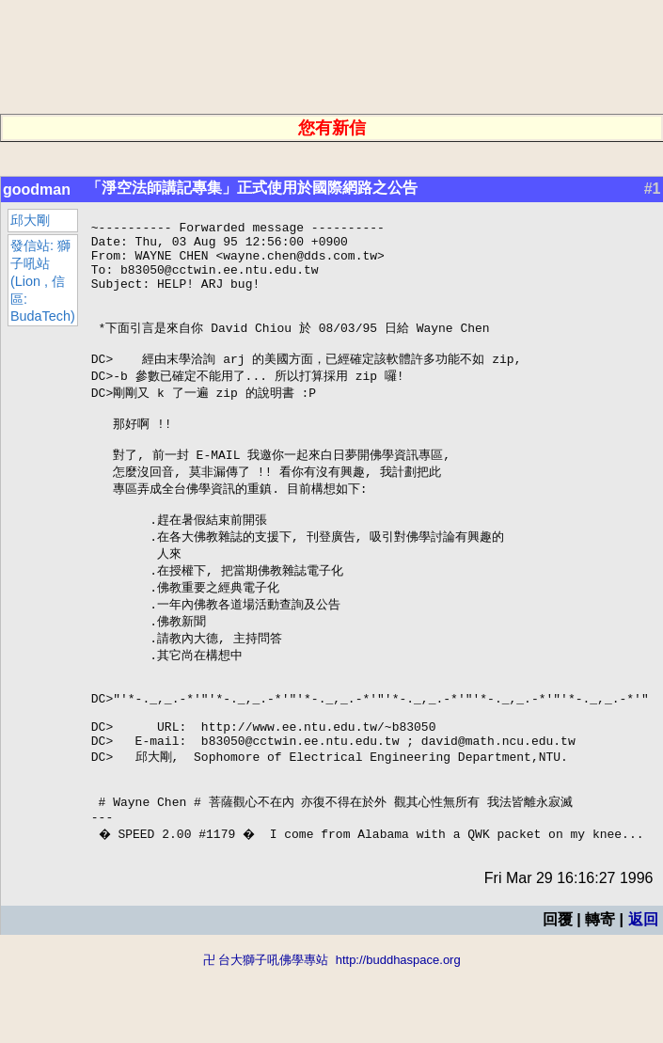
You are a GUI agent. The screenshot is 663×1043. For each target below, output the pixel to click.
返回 (642, 994)
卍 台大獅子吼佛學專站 (266, 1034)
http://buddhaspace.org (398, 1034)
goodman (37, 190)
